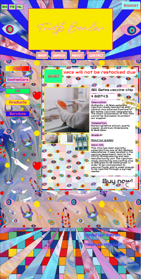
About (77, 55)
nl (19, 7)
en (4, 7)
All (17, 91)
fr (12, 7)
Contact (96, 55)
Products (17, 102)
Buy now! (117, 179)
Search (59, 55)
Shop (42, 55)
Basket (131, 5)
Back (53, 75)
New (18, 68)
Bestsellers (17, 79)
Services (17, 113)
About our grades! (102, 140)
